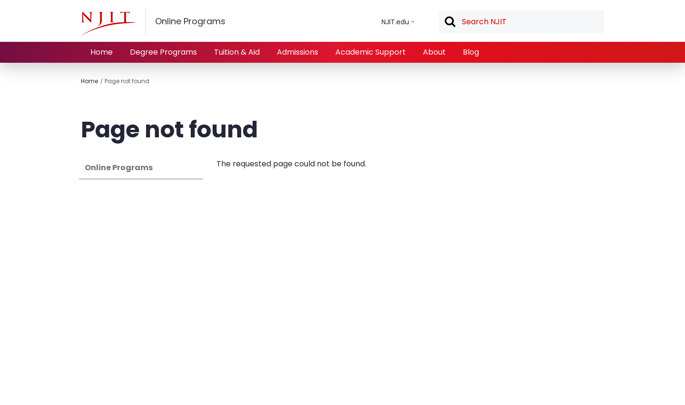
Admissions (297, 52)
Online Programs (119, 167)
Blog (471, 52)
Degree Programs (163, 52)
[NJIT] (108, 23)
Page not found (127, 81)
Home (101, 52)
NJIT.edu (395, 22)
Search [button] (449, 22)
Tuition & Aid (237, 52)
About (434, 52)
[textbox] (521, 21)
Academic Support (370, 52)
